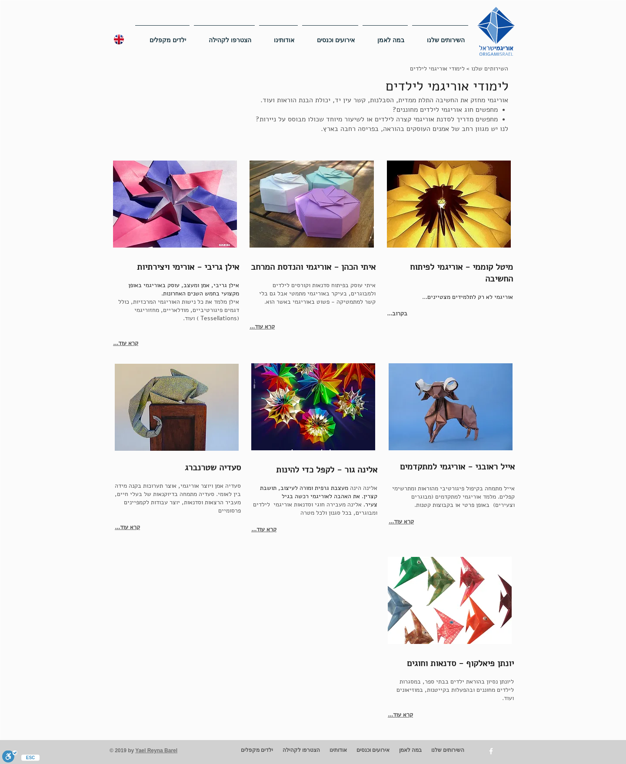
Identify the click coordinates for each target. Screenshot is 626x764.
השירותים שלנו (489, 68)
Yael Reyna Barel (156, 750)
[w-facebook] (491, 751)
